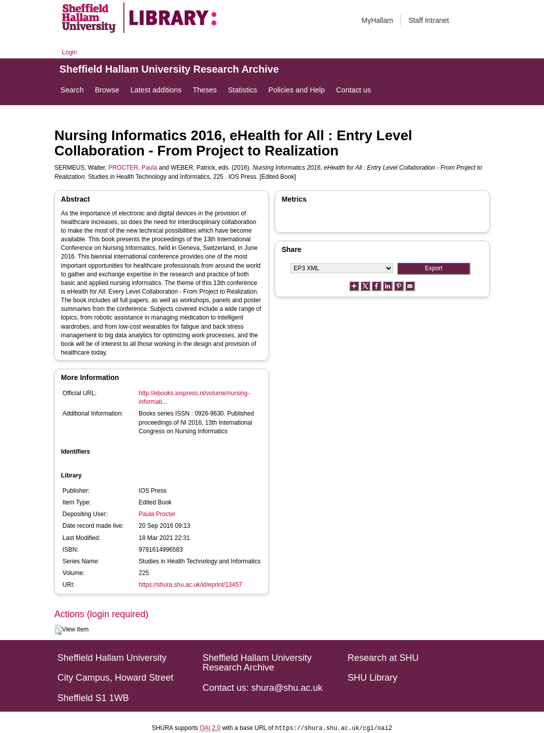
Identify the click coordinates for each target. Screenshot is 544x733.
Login (69, 52)
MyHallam (377, 20)
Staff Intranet (428, 20)
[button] (58, 630)
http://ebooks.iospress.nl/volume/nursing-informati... (194, 397)
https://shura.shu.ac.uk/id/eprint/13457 (190, 584)
